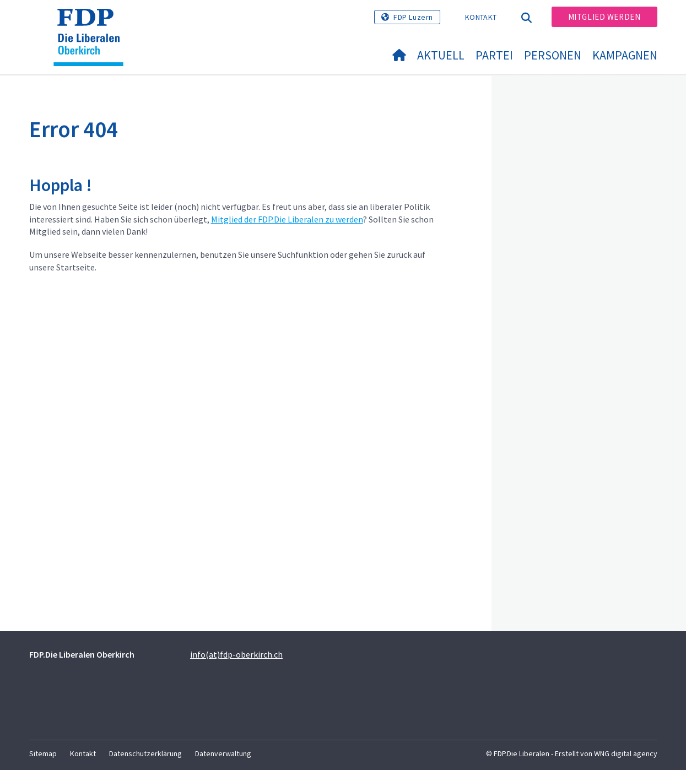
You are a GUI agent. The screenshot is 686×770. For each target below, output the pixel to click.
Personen (552, 55)
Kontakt (480, 17)
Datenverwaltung (223, 753)
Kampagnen (624, 55)
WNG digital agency (625, 753)
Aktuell (440, 55)
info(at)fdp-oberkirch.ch (236, 654)
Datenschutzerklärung (145, 753)
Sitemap (43, 753)
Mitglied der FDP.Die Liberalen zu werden (287, 219)
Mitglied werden (604, 17)
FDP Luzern (413, 17)
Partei (494, 55)
